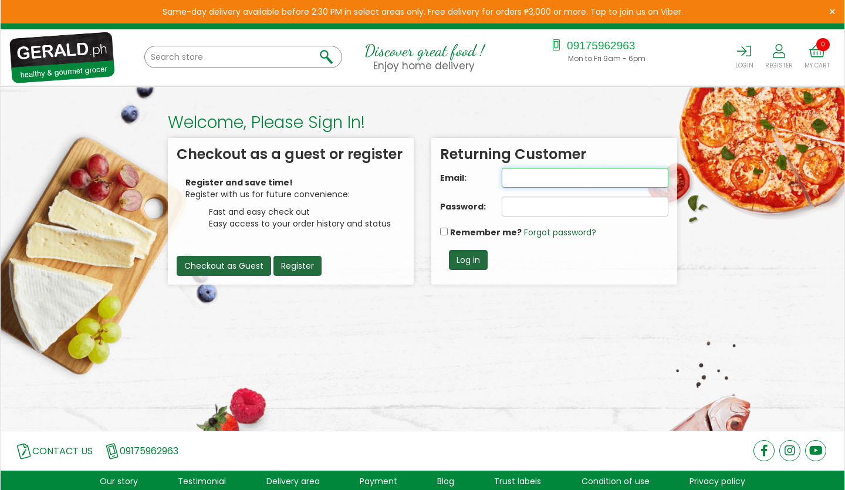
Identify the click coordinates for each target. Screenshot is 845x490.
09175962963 (592, 45)
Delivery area (293, 481)
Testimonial (202, 481)
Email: (453, 178)
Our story (119, 481)
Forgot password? (560, 232)
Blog (445, 481)
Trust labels (517, 481)
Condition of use (616, 481)
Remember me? (486, 232)
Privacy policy (717, 481)
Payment (378, 481)
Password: (462, 206)
